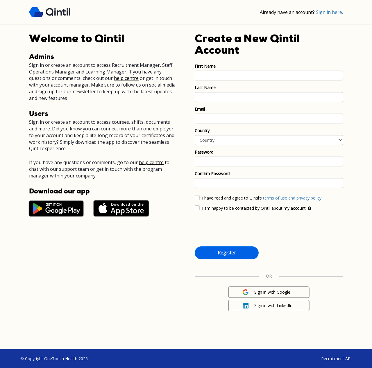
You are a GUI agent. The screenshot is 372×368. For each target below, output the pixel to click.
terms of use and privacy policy (292, 198)
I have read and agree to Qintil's (261, 198)
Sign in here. (329, 12)
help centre (126, 78)
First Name (205, 66)
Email (200, 109)
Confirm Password (212, 173)
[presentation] (239, 229)
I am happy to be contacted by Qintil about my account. (256, 208)
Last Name (205, 87)
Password (204, 152)
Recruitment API (336, 358)
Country (202, 130)
